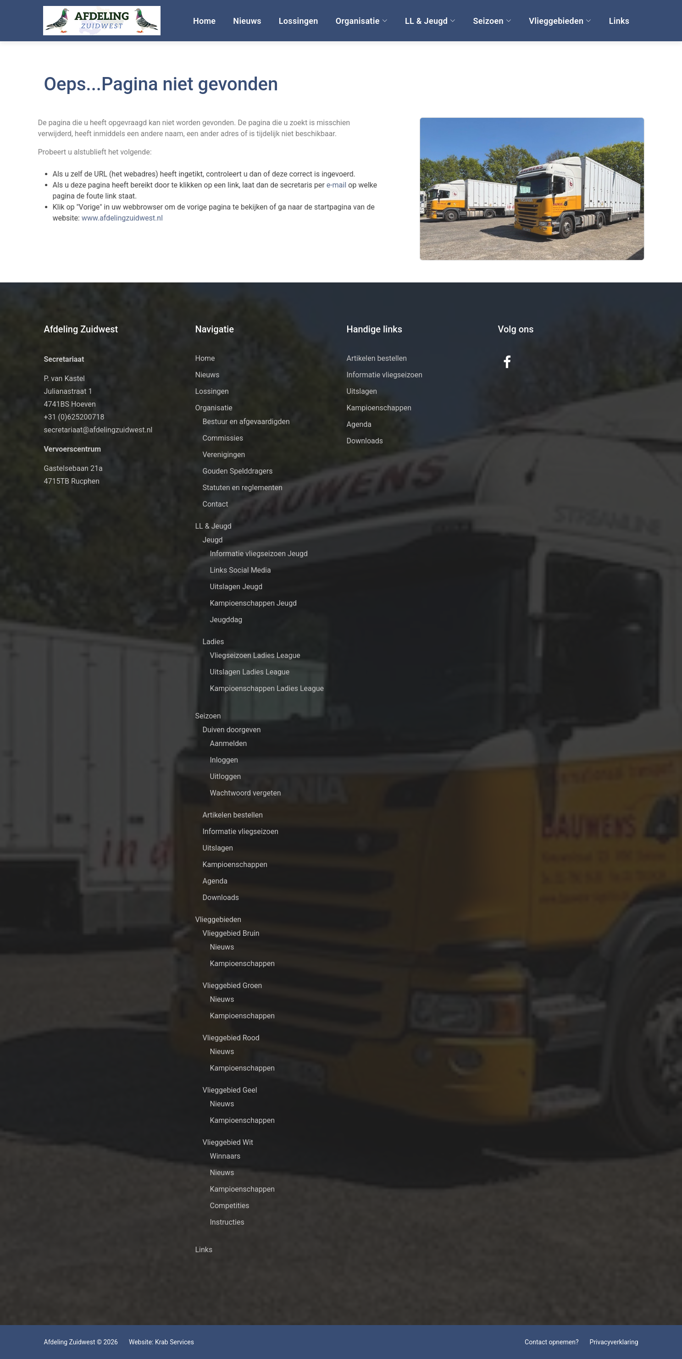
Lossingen (297, 21)
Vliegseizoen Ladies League (255, 655)
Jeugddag (226, 619)
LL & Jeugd (430, 21)
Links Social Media (240, 570)
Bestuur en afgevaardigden (246, 421)
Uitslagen (218, 848)
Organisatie (361, 21)
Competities (230, 1205)
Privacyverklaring (614, 1342)
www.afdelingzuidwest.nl (102, 218)
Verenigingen (224, 454)
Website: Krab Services (161, 1342)
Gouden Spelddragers (238, 471)
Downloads (221, 897)
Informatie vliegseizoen (241, 831)
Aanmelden (228, 743)
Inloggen (224, 760)
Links (618, 21)
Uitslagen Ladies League (250, 672)
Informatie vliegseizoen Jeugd (259, 553)
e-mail (317, 185)
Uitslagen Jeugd (236, 586)
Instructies (227, 1222)
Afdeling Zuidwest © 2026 (81, 1342)
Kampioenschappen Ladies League (267, 688)
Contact (215, 504)
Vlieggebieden (559, 21)
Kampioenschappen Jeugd (253, 603)
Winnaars (225, 1156)
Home (203, 21)
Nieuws (247, 21)
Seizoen (491, 21)
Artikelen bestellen (233, 815)
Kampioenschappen (235, 864)
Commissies (223, 438)
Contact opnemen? (551, 1342)
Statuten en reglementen (243, 487)
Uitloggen (225, 776)
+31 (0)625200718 (74, 417)
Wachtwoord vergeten (245, 793)
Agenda (215, 881)
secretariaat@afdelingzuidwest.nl (98, 429)
